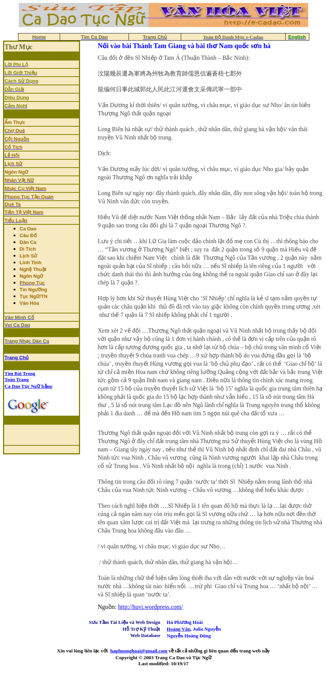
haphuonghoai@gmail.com (138, 651)
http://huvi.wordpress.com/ (150, 607)
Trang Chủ (17, 357)
